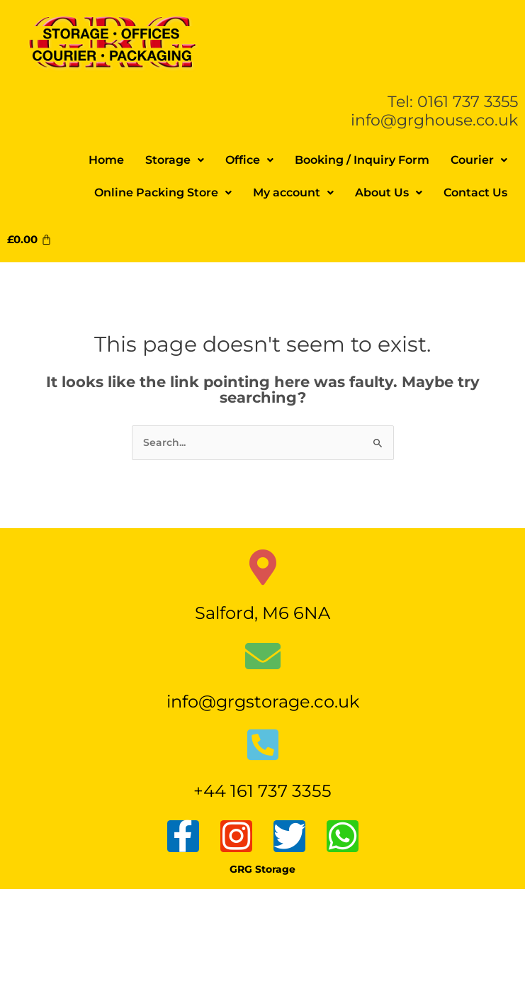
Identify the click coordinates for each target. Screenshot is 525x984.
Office (249, 160)
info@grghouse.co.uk (434, 120)
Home (106, 160)
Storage (174, 160)
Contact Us (475, 192)
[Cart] (34, 239)
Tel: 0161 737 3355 (453, 101)
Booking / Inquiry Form (362, 160)
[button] (175, 160)
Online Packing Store (163, 192)
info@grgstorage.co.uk (262, 701)
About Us (388, 192)
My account (293, 192)
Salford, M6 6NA (262, 613)
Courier (479, 160)
